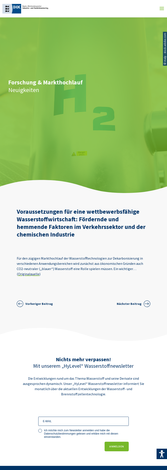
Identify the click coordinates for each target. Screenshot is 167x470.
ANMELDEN (116, 446)
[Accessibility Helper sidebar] (162, 454)
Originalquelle (28, 274)
